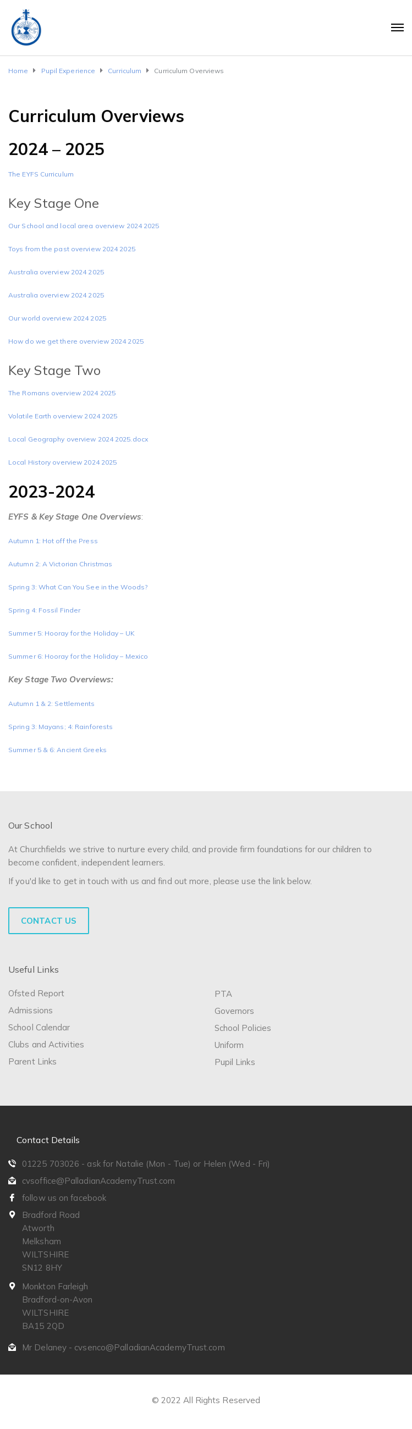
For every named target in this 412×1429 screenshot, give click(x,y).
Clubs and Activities (46, 1044)
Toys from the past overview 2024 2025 (71, 249)
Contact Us (48, 920)
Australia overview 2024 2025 (56, 272)
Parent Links (32, 1061)
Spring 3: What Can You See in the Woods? (77, 587)
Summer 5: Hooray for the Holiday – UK (71, 633)
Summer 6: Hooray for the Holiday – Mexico (78, 656)
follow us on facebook (64, 1198)
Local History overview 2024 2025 (62, 462)
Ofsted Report (36, 993)
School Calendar (39, 1027)
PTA (223, 994)
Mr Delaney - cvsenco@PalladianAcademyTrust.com (123, 1347)
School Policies (243, 1028)
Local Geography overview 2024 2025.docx (78, 439)
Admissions (30, 1010)
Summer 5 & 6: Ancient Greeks (57, 750)
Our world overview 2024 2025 (57, 318)
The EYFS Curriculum (41, 174)
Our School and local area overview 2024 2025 (83, 226)
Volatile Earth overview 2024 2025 (62, 416)
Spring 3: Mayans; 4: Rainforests (60, 726)
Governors (235, 1011)
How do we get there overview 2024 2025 (76, 341)
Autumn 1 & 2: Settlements (51, 703)
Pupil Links (235, 1062)
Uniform (229, 1045)
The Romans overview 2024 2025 (62, 393)
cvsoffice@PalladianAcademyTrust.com (98, 1181)
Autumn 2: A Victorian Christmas (60, 564)
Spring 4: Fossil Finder (44, 610)
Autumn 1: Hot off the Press (53, 541)
